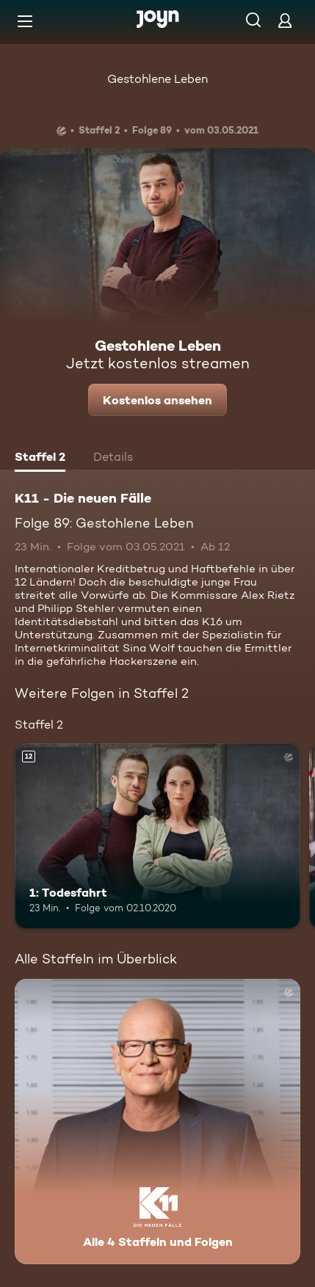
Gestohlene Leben (157, 79)
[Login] (285, 20)
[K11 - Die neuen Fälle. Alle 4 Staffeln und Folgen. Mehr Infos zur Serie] (157, 1121)
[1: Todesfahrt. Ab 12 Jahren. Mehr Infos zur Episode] (157, 836)
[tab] (40, 458)
